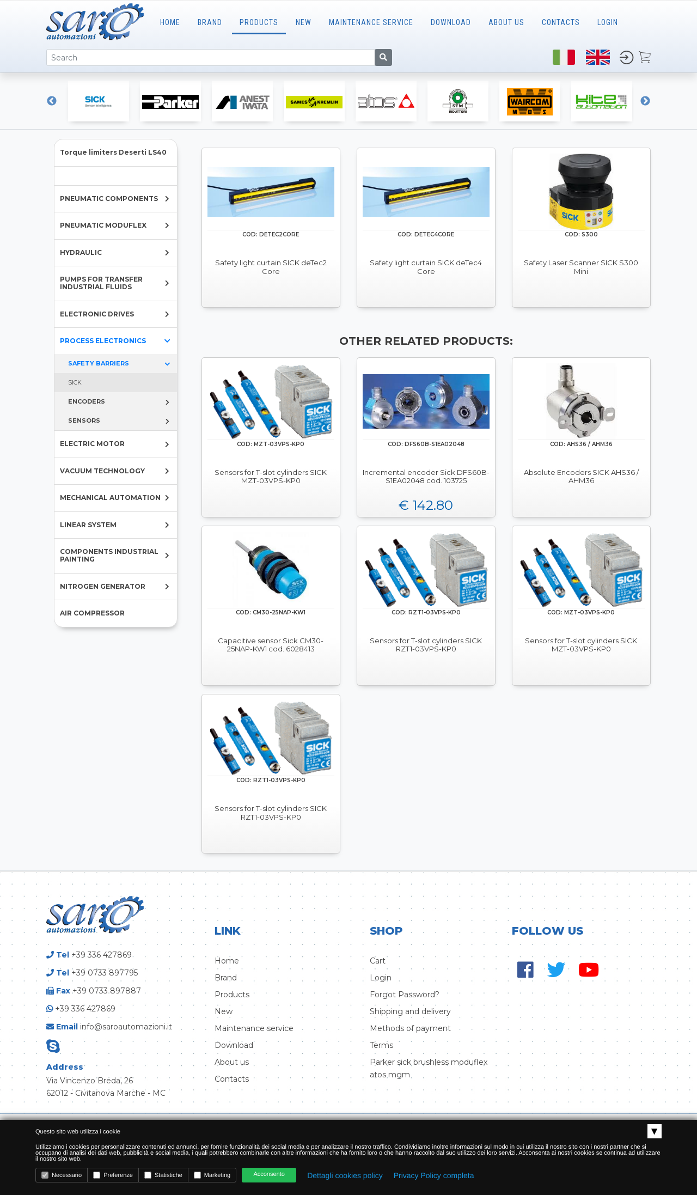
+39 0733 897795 (104, 973)
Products (259, 22)
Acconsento (268, 1174)
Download (451, 22)
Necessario (61, 1175)
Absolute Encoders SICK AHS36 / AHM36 (581, 476)
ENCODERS (86, 401)
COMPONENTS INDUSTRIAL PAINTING (109, 555)
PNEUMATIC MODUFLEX (103, 225)
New (303, 22)
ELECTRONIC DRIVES (97, 314)
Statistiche (163, 1175)
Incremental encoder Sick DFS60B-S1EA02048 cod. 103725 (426, 476)
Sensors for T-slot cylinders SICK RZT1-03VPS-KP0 (426, 645)
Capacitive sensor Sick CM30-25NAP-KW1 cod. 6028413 (270, 645)
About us (232, 1062)
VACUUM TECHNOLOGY (102, 471)
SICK (75, 382)
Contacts (232, 1079)
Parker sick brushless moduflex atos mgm (428, 1068)
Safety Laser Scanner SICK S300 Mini (581, 267)
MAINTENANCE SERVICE (371, 22)
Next (645, 101)
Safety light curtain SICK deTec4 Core (426, 267)
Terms (381, 1045)
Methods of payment (410, 1028)
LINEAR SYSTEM (88, 525)
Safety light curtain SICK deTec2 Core (271, 267)
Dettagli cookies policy (345, 1175)
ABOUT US (506, 22)
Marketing (212, 1175)
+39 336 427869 (101, 955)
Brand (210, 22)
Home (170, 22)
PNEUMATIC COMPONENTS (109, 198)
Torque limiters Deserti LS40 (113, 152)
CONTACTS (561, 22)
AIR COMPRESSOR (92, 613)
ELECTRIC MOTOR (92, 444)
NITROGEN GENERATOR (102, 586)
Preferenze (113, 1175)
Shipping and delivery (410, 1011)
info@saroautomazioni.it (126, 1027)
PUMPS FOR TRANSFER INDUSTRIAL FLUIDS (101, 283)
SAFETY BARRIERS (98, 363)
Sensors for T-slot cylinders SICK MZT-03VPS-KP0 (271, 476)
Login (381, 978)
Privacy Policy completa (434, 1175)
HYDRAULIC (81, 252)
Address (64, 1067)
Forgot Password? (404, 994)
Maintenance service (254, 1028)
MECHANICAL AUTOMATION (110, 497)
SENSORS (84, 420)
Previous (51, 101)
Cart (378, 961)
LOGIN (607, 22)
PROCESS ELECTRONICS (103, 341)
